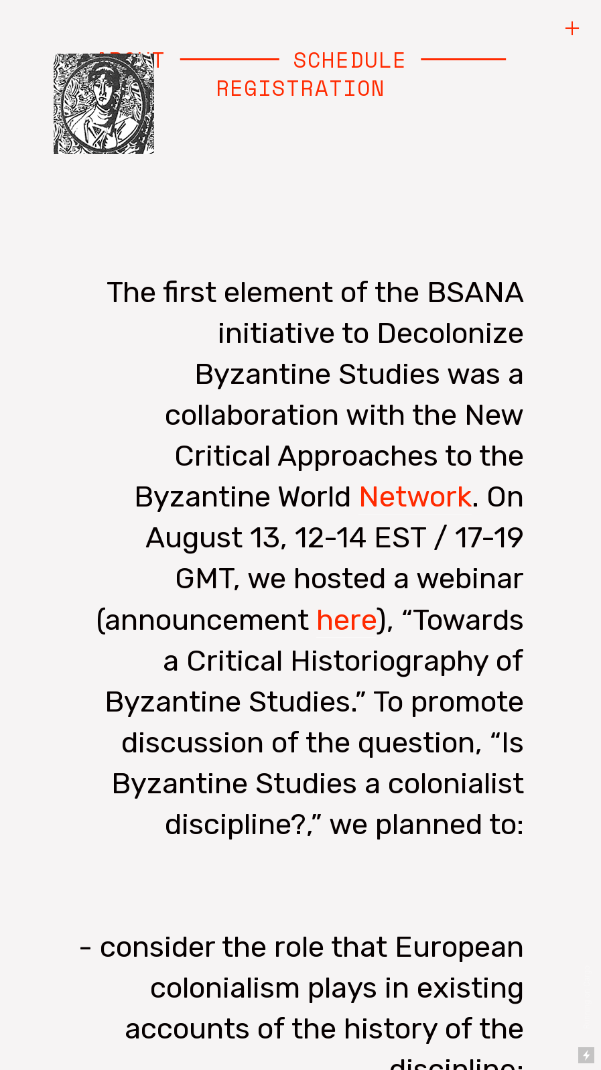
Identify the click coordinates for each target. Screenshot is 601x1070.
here (346, 619)
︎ (572, 28)
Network (415, 496)
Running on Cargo (587, 997)
